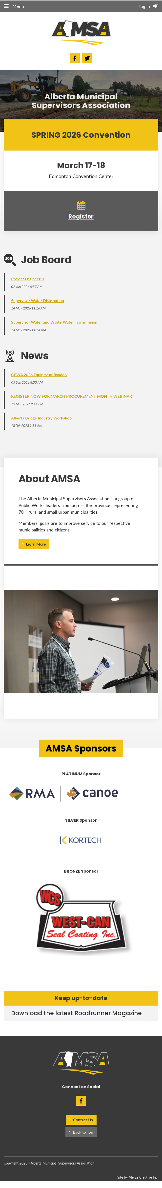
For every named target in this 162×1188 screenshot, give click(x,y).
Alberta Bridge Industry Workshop (41, 419)
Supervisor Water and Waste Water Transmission (54, 322)
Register (81, 216)
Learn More (36, 545)
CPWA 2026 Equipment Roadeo (39, 375)
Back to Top (83, 1133)
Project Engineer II (27, 278)
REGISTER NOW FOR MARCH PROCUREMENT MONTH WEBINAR (71, 397)
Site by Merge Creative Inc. (137, 1179)
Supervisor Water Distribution (37, 300)
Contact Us (83, 1121)
